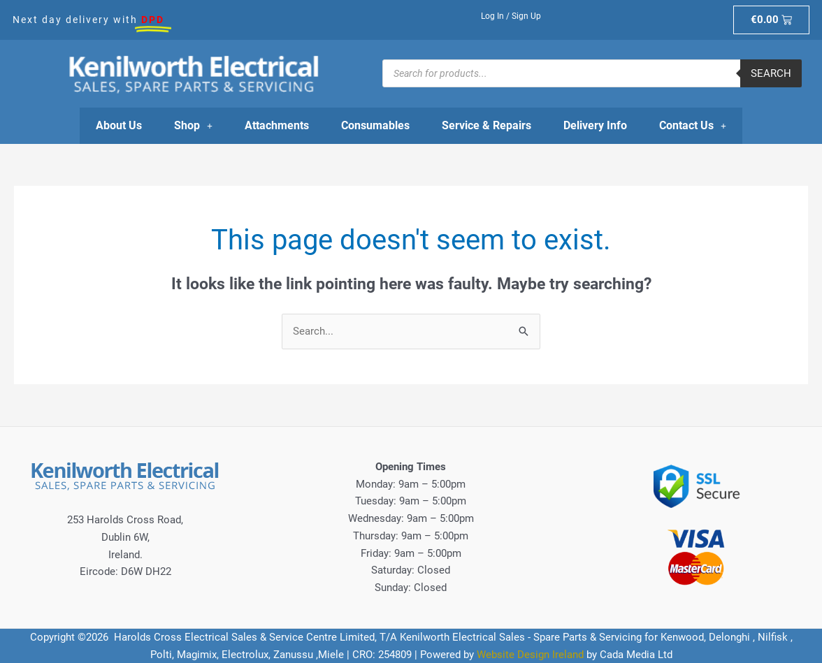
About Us (119, 125)
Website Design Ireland (530, 654)
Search (771, 73)
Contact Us (692, 125)
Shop (193, 125)
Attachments (277, 125)
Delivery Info (595, 125)
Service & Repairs (486, 125)
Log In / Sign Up (511, 16)
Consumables (375, 125)
